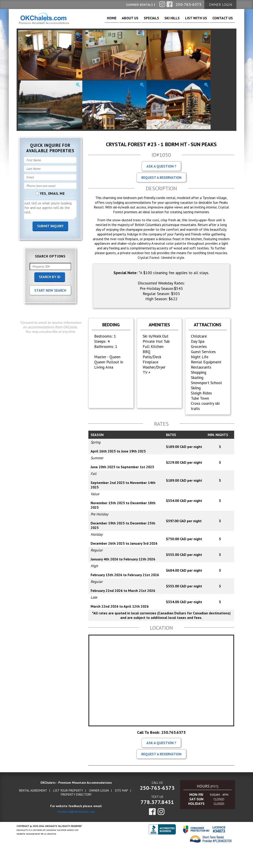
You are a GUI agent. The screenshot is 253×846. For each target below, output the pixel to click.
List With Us (191, 20)
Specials (138, 20)
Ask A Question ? (161, 166)
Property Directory (76, 795)
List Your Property (68, 791)
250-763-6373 (157, 788)
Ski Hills (162, 20)
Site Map (121, 791)
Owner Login (99, 791)
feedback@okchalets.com (76, 812)
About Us (113, 20)
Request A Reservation (161, 178)
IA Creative (50, 834)
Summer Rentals (139, 5)
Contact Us (221, 20)
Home (92, 20)
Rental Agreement (33, 791)
